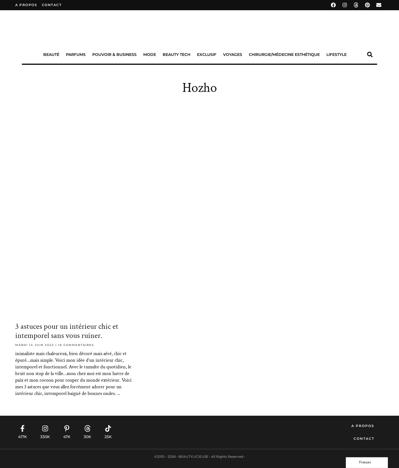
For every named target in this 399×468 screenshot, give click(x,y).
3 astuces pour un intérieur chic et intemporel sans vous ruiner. (66, 331)
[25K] (108, 428)
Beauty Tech (176, 54)
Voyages (232, 54)
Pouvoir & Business (114, 54)
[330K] (45, 428)
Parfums (76, 54)
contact (52, 5)
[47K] (66, 428)
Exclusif (206, 54)
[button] (369, 54)
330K (45, 436)
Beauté (51, 54)
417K (22, 436)
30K (87, 436)
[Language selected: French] (367, 462)
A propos (26, 5)
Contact (364, 438)
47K (66, 436)
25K (108, 436)
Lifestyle (336, 54)
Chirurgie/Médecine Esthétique (284, 54)
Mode (149, 54)
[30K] (87, 428)
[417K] (22, 428)
